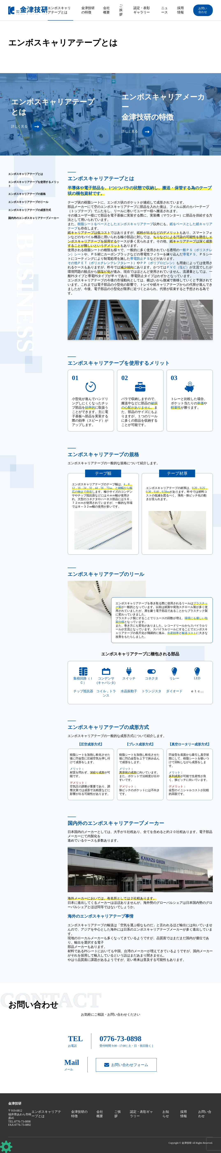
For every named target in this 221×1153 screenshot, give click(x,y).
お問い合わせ (202, 10)
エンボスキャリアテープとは (59, 10)
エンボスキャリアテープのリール (28, 201)
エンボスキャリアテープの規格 (27, 193)
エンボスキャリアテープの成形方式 (29, 210)
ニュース (164, 10)
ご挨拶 (121, 10)
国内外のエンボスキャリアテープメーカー (33, 218)
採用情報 (180, 10)
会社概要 (106, 10)
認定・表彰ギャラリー (141, 10)
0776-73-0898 (120, 1039)
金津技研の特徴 (88, 10)
